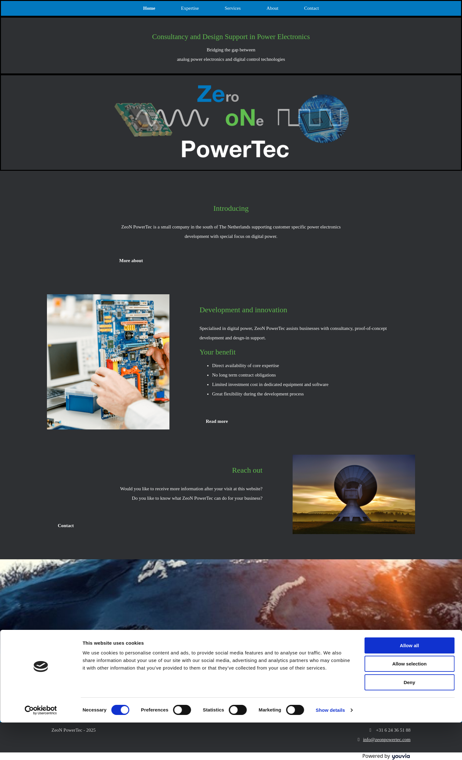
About (272, 8)
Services (233, 8)
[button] (131, 260)
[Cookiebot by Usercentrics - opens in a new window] (40, 747)
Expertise (190, 8)
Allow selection (409, 701)
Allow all (409, 683)
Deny (409, 720)
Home (149, 8)
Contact (311, 8)
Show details (330, 747)
